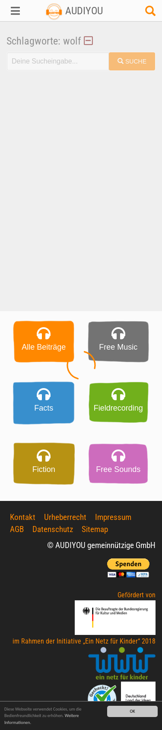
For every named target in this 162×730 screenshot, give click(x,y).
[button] (13, 11)
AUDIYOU (74, 11)
